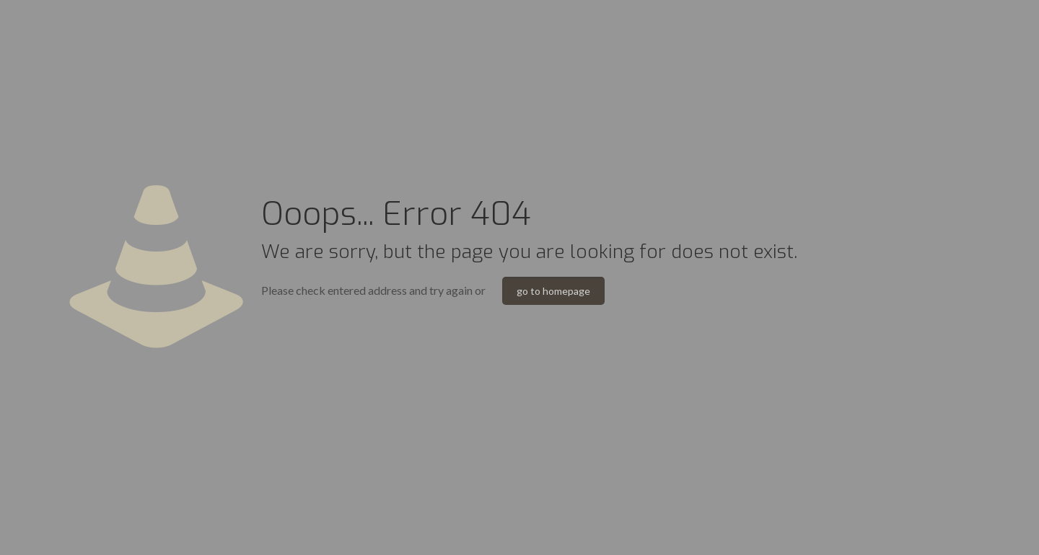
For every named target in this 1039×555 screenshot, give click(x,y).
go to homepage (553, 291)
